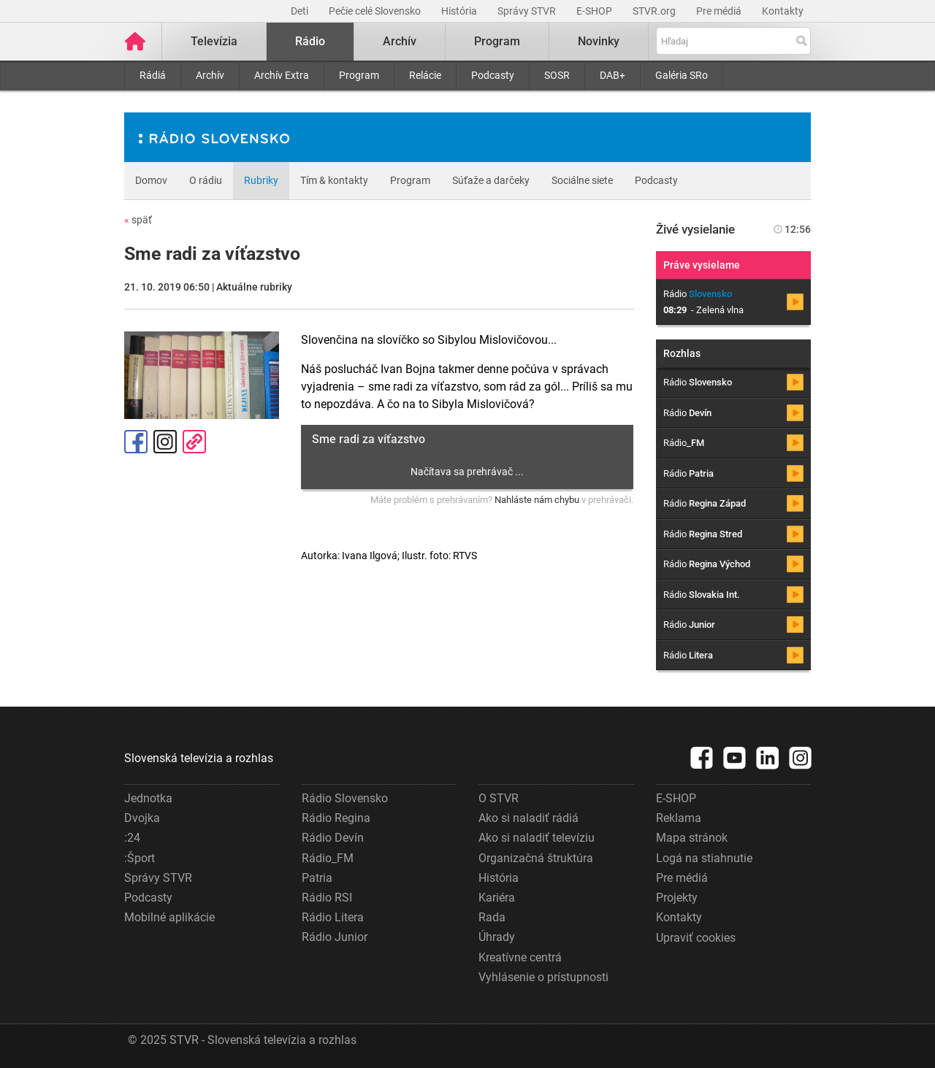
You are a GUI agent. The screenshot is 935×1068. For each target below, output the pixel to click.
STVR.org (655, 11)
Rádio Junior (334, 937)
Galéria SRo (681, 75)
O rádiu (205, 180)
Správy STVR (527, 11)
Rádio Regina (336, 818)
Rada (491, 917)
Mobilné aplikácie (169, 917)
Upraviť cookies (696, 938)
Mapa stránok (692, 838)
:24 (132, 838)
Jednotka (148, 798)
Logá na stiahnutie (704, 858)
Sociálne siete (582, 180)
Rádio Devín (333, 838)
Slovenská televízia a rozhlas (198, 758)
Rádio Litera (333, 917)
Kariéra (496, 897)
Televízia (214, 41)
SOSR (557, 75)
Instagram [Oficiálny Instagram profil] (165, 441)
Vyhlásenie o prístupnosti (543, 977)
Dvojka (142, 818)
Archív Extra (281, 75)
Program (359, 75)
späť (138, 220)
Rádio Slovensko (345, 798)
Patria (317, 878)
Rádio (310, 41)
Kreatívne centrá (520, 957)
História (460, 11)
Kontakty (783, 11)
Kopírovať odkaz (194, 441)
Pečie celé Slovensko (376, 11)
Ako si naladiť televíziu (536, 838)
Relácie (425, 75)
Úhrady (496, 937)
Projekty (677, 897)
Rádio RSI (327, 897)
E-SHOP (595, 11)
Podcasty (492, 75)
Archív (210, 75)
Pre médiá (720, 11)
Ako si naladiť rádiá (528, 818)
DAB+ (612, 75)
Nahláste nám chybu (537, 499)
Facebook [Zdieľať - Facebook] (136, 441)
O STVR (498, 798)
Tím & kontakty (334, 180)
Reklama (678, 818)
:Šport (139, 858)
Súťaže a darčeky (491, 180)
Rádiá (153, 75)
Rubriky (261, 180)
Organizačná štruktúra (535, 858)
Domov (151, 180)
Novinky (598, 41)
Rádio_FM (328, 858)
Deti (300, 11)
